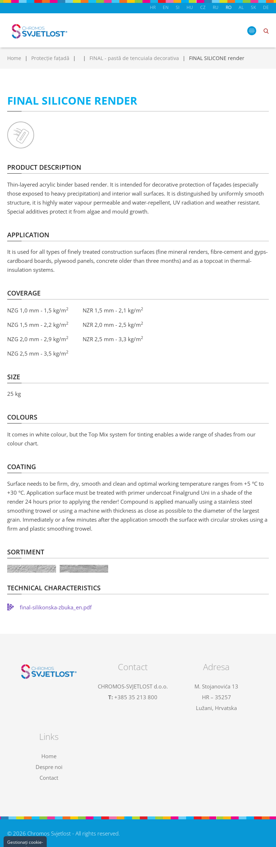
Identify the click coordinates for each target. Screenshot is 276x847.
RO (228, 7)
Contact (49, 777)
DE (266, 7)
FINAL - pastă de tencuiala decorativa (134, 58)
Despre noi (49, 766)
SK (253, 7)
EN (166, 7)
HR (153, 7)
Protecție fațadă (50, 58)
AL (241, 7)
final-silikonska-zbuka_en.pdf (56, 607)
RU (215, 7)
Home (14, 58)
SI (177, 7)
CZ (203, 7)
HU (190, 7)
